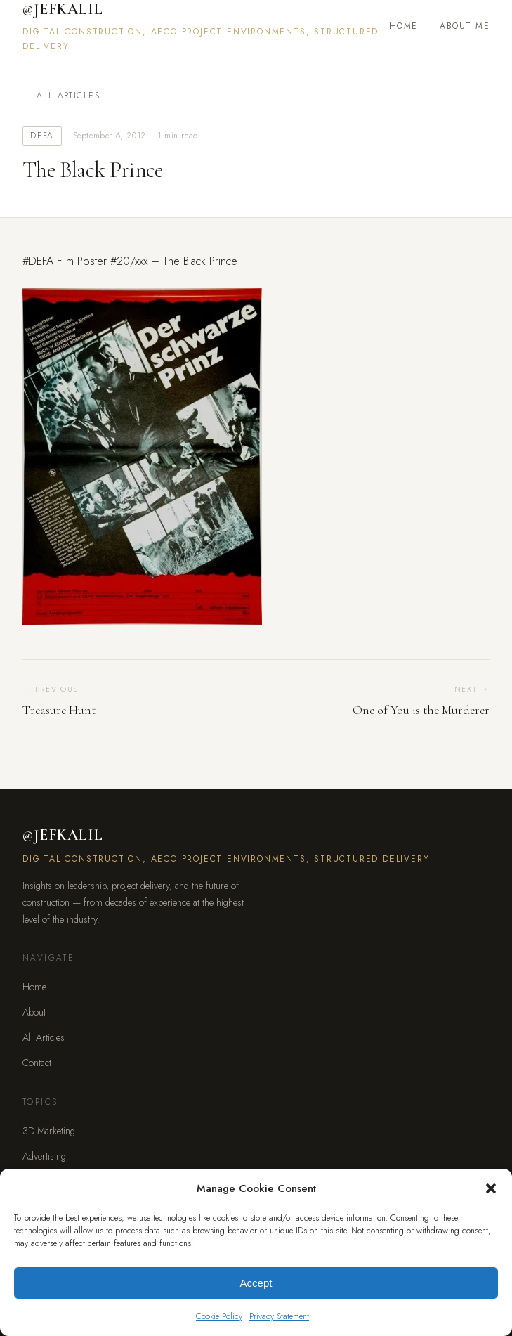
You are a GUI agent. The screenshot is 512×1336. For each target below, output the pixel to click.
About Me (465, 26)
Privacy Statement (279, 1316)
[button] (491, 1188)
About (34, 1012)
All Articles (68, 95)
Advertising (44, 1156)
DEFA (41, 135)
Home (404, 26)
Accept (256, 1283)
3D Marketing (48, 1131)
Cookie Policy (219, 1316)
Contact (36, 1063)
